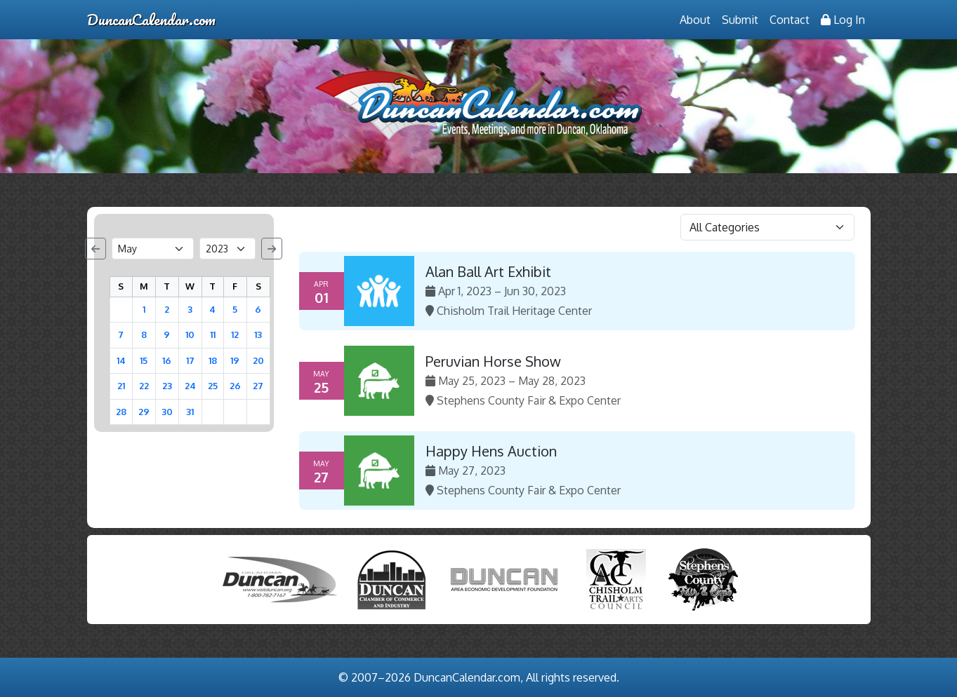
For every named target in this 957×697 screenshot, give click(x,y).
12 (235, 334)
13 (258, 334)
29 (144, 411)
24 (190, 385)
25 (213, 385)
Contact (790, 20)
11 (213, 334)
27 (258, 385)
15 (143, 360)
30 (167, 411)
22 (144, 385)
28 (121, 411)
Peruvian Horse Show (493, 361)
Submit (740, 20)
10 (189, 334)
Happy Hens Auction (491, 451)
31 (190, 411)
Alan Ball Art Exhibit (488, 271)
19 (234, 360)
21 (121, 385)
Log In (843, 20)
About (695, 20)
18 (213, 360)
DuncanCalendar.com (151, 19)
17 (190, 360)
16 (166, 360)
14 (121, 360)
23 (167, 385)
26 (235, 385)
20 (258, 360)
